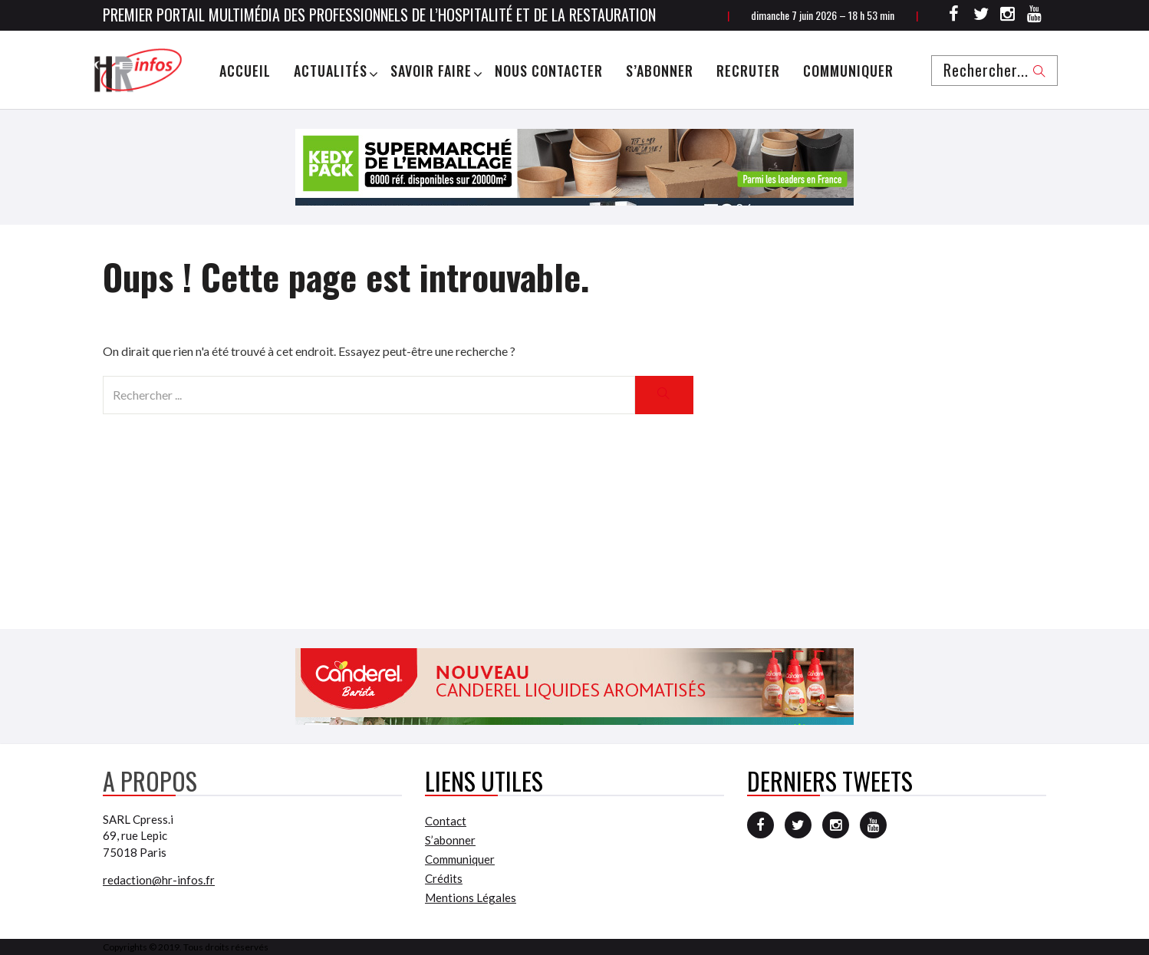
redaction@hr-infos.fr (159, 880)
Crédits (444, 878)
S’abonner (659, 71)
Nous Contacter (549, 71)
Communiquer (848, 71)
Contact (445, 821)
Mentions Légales (470, 897)
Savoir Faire (431, 71)
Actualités (330, 71)
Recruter (748, 71)
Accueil (245, 71)
